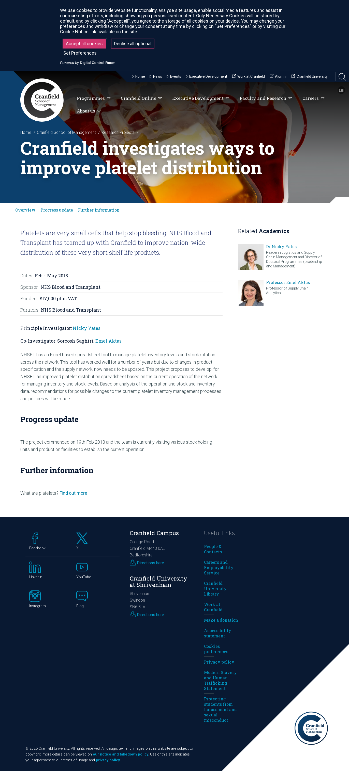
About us (89, 111)
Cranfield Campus (154, 533)
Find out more (73, 493)
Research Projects (118, 132)
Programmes (94, 98)
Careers (313, 98)
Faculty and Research (266, 98)
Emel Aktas (108, 341)
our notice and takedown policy (120, 754)
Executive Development (200, 98)
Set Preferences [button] (80, 53)
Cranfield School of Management (66, 132)
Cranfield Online (141, 98)
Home (25, 132)
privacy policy (108, 760)
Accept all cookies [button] (84, 43)
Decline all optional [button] (132, 43)
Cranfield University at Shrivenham (158, 581)
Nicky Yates (86, 328)
